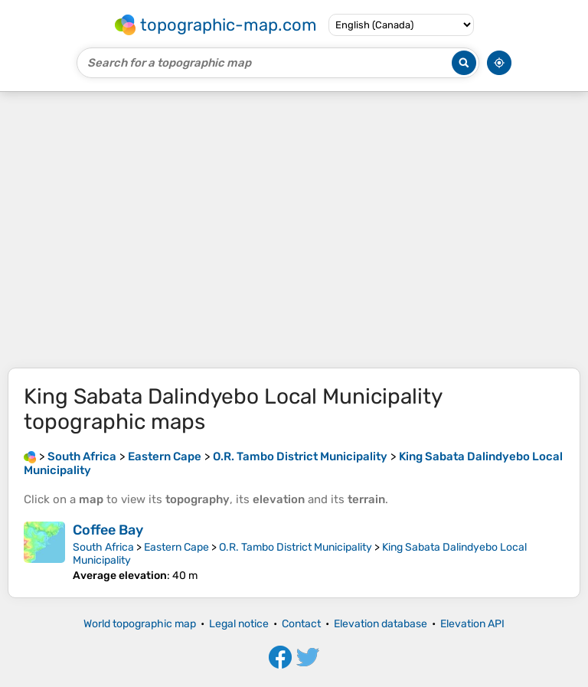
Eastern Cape (176, 547)
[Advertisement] (294, 230)
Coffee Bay (108, 530)
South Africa (103, 547)
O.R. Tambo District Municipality (295, 547)
